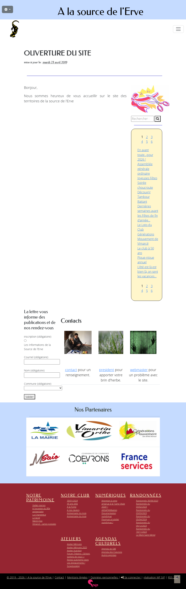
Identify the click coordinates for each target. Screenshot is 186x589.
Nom (34, 370)
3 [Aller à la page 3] (152, 137)
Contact (59, 577)
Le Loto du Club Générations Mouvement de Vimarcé (147, 234)
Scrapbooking (73, 566)
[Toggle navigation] (178, 29)
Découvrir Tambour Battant (144, 197)
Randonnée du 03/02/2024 (143, 505)
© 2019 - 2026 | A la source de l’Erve (29, 577)
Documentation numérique (109, 515)
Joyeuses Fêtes (147, 178)
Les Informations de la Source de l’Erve (37, 347)
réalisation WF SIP (154, 577)
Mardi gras (37, 520)
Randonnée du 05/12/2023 (143, 524)
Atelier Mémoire (74, 544)
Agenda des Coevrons (112, 552)
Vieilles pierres (38, 505)
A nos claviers (73, 510)
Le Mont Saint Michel (145, 534)
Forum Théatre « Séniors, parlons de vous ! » (78, 555)
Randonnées (145, 495)
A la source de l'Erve (100, 11)
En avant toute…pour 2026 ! (145, 155)
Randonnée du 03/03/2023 (143, 512)
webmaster (139, 369)
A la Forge (71, 506)
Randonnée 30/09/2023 (147, 500)
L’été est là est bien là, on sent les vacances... (147, 272)
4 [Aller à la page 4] (142, 141)
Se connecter (131, 577)
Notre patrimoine (40, 497)
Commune (37, 383)
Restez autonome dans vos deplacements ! (78, 561)
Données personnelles (105, 577)
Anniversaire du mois (76, 513)
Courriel (36, 357)
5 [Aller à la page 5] (147, 141)
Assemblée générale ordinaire (145, 169)
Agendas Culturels (108, 541)
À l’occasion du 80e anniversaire (41, 510)
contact (71, 369)
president (106, 369)
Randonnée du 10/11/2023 (143, 530)
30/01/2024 (72, 500)
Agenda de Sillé (109, 548)
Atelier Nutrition (74, 550)
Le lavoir (36, 517)
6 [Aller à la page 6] (152, 141)
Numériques (110, 495)
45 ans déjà (72, 503)
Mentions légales (77, 577)
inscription (37, 336)
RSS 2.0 (173, 577)
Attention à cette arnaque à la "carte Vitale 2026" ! (113, 503)
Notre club (75, 495)
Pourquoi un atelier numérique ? (110, 521)
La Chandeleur (39, 514)
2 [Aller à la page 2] (147, 137)
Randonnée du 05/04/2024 (143, 518)
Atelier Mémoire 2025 (77, 547)
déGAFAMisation (109, 510)
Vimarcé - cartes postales (44, 523)
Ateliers (71, 538)
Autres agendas (109, 555)
